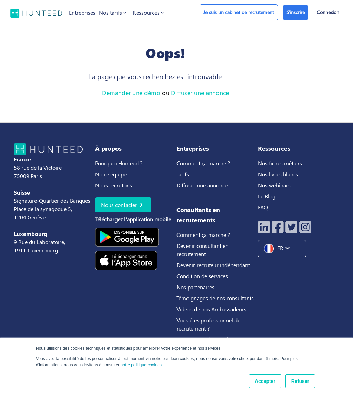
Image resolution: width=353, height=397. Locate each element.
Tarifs (182, 174)
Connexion (328, 12)
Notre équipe (111, 174)
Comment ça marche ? (203, 163)
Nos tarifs (113, 13)
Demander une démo (131, 92)
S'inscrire (295, 12)
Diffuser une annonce (200, 92)
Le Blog (267, 196)
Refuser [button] (300, 381)
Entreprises (82, 12)
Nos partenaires (195, 287)
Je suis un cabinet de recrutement (238, 12)
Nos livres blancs (279, 174)
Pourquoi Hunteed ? (118, 163)
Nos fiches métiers (280, 163)
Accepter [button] (265, 381)
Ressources (149, 13)
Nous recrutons (113, 185)
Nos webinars (274, 185)
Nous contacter (123, 205)
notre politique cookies (140, 365)
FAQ (263, 207)
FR (279, 248)
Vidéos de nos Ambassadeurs (211, 309)
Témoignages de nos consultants (215, 298)
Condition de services (202, 276)
